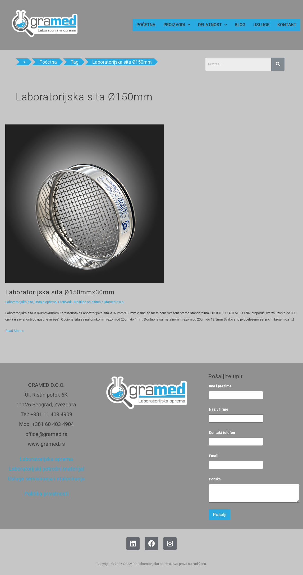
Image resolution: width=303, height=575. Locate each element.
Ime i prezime (220, 386)
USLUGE (261, 24)
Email (213, 456)
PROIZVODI (176, 24)
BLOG (240, 24)
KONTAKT (286, 24)
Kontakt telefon (222, 432)
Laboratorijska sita (19, 302)
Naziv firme (218, 409)
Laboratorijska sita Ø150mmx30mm (59, 292)
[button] (176, 25)
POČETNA (145, 24)
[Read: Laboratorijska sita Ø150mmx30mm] (84, 204)
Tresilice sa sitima (87, 302)
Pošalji (219, 514)
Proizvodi (65, 302)
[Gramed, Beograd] (144, 459)
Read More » (14, 330)
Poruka (215, 479)
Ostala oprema (46, 302)
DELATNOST (212, 24)
